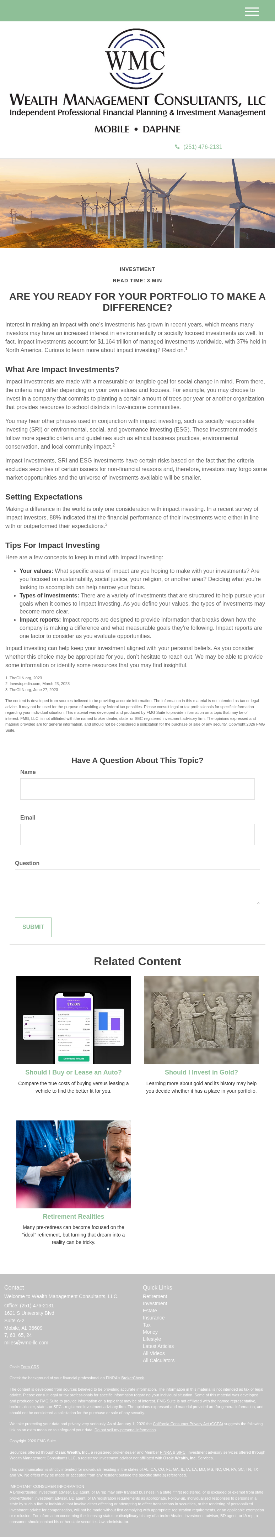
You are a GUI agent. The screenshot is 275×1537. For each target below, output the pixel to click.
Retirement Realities (73, 1216)
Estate (150, 1310)
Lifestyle (152, 1339)
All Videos (154, 1353)
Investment (155, 1303)
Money (150, 1332)
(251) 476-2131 (198, 147)
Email (28, 818)
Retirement (155, 1296)
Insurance (154, 1318)
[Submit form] (33, 927)
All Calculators (158, 1360)
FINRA (166, 1452)
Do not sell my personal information (125, 1430)
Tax (147, 1325)
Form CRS (30, 1367)
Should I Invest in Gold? (201, 1072)
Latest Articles (158, 1346)
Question (27, 863)
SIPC (180, 1452)
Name (28, 772)
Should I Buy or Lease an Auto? (73, 1072)
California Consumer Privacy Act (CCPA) (188, 1424)
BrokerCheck (133, 1378)
